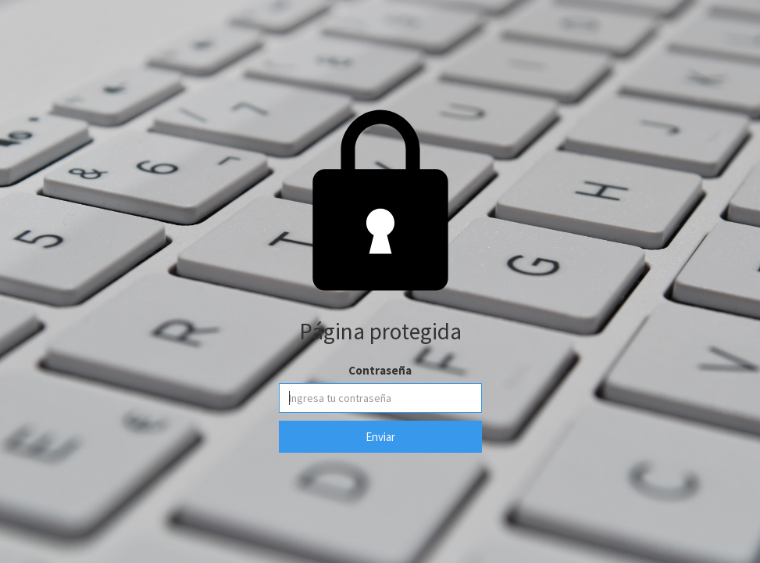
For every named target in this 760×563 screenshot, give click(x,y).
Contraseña (380, 370)
